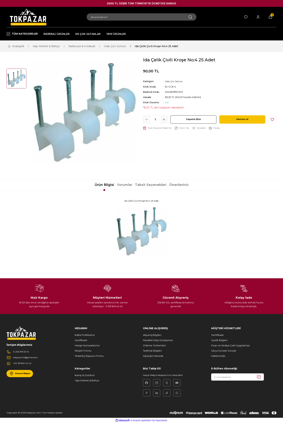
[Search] (141, 17)
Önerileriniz (179, 185)
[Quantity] (155, 119)
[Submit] (259, 377)
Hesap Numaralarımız (87, 345)
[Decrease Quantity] (146, 119)
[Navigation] (23, 33)
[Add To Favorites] (272, 119)
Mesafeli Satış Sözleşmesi (158, 340)
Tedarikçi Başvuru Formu (89, 355)
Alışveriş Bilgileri (152, 334)
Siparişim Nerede (153, 355)
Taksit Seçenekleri (150, 185)
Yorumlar (124, 185)
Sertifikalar (81, 340)
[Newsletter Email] (237, 377)
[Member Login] (258, 17)
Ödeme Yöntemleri (154, 345)
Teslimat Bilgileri (152, 350)
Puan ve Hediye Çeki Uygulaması (230, 345)
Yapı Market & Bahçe (87, 380)
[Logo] (27, 17)
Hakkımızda (218, 355)
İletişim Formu (83, 350)
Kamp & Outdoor (85, 375)
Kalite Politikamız (85, 334)
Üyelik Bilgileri (219, 340)
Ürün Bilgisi (104, 185)
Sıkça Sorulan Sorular (223, 350)
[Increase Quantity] (163, 119)
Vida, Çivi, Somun (175, 81)
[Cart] (270, 17)
